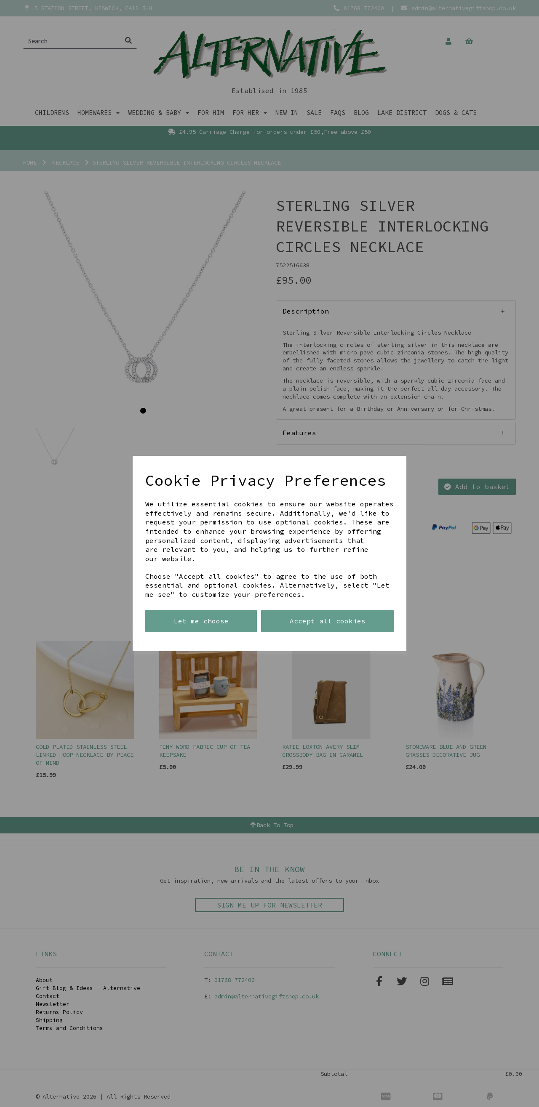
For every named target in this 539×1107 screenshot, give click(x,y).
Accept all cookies (328, 621)
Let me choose (201, 621)
